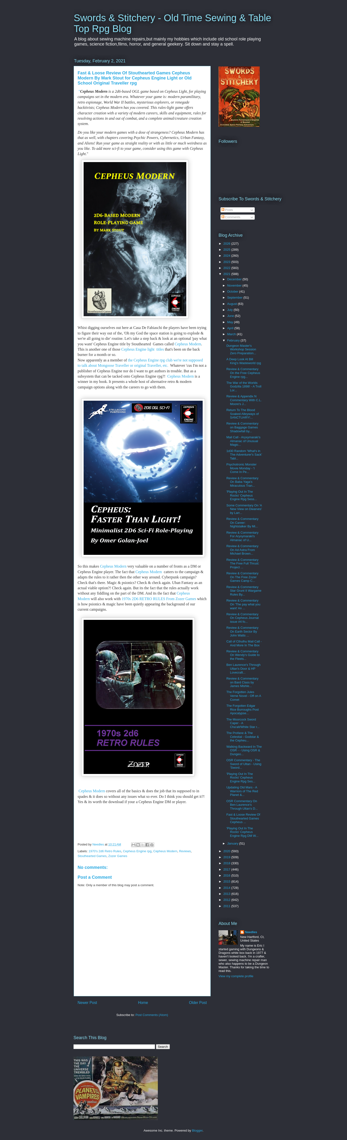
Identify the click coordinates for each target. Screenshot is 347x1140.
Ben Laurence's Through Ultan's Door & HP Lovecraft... (243, 668)
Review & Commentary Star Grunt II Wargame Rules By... (243, 590)
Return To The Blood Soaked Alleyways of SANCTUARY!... (242, 413)
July (230, 310)
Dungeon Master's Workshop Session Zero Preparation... (241, 349)
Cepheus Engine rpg (137, 851)
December (235, 279)
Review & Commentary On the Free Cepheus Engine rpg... (243, 372)
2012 (227, 900)
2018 (227, 863)
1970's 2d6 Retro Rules (105, 851)
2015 (227, 881)
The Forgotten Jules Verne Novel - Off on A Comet (243, 695)
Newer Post (87, 1003)
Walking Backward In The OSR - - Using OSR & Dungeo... (244, 750)
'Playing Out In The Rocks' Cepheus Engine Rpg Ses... (240, 777)
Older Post (198, 1003)
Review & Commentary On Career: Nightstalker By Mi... (242, 522)
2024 (227, 255)
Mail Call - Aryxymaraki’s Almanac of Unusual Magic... (243, 440)
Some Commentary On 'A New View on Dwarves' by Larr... (244, 509)
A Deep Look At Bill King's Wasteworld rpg (243, 361)
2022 (227, 268)
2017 (227, 869)
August (232, 304)
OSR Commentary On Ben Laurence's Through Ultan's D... (242, 804)
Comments (230, 217)
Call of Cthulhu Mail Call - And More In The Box (244, 643)
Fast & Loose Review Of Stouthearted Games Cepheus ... (243, 818)
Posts (227, 210)
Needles (251, 932)
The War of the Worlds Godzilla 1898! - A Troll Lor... (243, 386)
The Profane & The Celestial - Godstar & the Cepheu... (242, 736)
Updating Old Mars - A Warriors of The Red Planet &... (242, 791)
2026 (227, 243)
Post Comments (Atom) (151, 1015)
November (235, 285)
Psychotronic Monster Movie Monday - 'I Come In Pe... (241, 468)
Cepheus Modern (188, 344)
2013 (227, 894)
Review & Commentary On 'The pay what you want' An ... (243, 604)
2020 (227, 851)
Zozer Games (117, 856)
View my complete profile (236, 976)
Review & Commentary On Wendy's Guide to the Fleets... (243, 655)
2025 (227, 249)
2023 (227, 262)
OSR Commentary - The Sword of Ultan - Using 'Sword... (243, 763)
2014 (227, 888)
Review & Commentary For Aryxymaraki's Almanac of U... (242, 536)
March (232, 334)
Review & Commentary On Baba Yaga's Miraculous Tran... (242, 481)
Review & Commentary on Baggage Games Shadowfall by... (242, 427)
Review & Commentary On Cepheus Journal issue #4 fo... (242, 617)
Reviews (185, 851)
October (233, 291)
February (234, 340)
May (230, 322)
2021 (227, 274)
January (233, 843)
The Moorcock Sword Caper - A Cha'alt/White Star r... (242, 723)
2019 (227, 857)
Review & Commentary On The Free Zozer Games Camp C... (242, 577)
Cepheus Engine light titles (142, 349)
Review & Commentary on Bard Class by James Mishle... (242, 682)
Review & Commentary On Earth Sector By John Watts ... (242, 631)
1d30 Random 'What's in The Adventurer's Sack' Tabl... (244, 454)
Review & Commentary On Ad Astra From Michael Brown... (242, 549)
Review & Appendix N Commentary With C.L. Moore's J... (243, 400)
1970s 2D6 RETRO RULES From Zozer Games (159, 599)
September (235, 297)
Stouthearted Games (92, 856)
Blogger (197, 1130)
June (231, 316)
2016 (227, 875)
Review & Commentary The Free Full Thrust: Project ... (242, 563)
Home (143, 1003)
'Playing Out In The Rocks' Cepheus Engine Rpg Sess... (241, 495)
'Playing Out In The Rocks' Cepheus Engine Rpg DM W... (242, 832)
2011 (227, 906)
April (230, 328)
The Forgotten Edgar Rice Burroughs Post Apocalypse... (242, 709)
